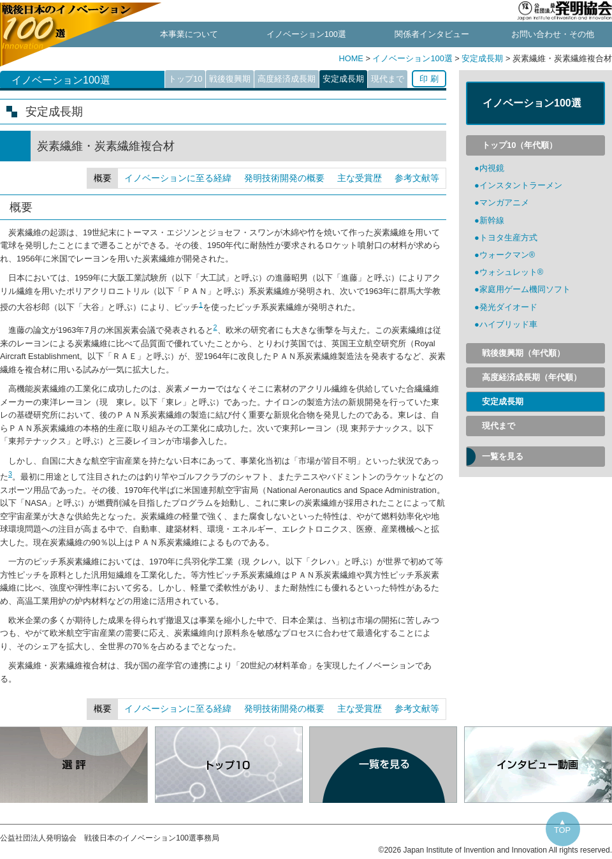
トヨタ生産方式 (508, 237)
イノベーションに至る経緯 (177, 178)
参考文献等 (417, 178)
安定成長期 (482, 58)
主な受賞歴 (359, 178)
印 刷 (429, 79)
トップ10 (185, 79)
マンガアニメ (504, 202)
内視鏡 (491, 168)
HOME (352, 58)
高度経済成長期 (287, 79)
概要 (103, 178)
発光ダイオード (508, 307)
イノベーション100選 (306, 34)
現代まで (387, 79)
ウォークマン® (507, 255)
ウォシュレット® (511, 272)
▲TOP (562, 826)
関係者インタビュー (432, 34)
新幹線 (491, 220)
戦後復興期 (230, 79)
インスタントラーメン (520, 185)
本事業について (189, 34)
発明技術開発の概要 (284, 178)
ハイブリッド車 (508, 324)
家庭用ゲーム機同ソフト (525, 289)
